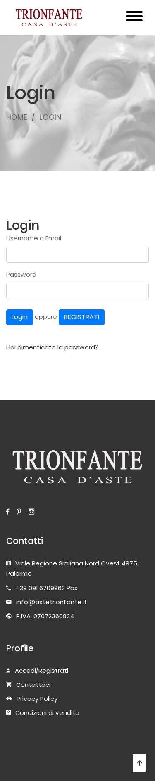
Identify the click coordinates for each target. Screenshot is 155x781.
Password (21, 274)
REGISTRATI (81, 317)
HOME (16, 117)
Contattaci (33, 684)
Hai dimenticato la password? (52, 347)
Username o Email (33, 238)
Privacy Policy (37, 698)
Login (20, 317)
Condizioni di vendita (47, 712)
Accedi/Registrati (41, 670)
